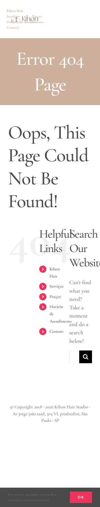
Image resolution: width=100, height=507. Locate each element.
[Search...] (74, 356)
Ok (81, 497)
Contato (56, 331)
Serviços (56, 286)
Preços (55, 296)
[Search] (85, 356)
